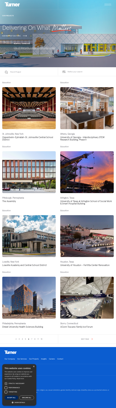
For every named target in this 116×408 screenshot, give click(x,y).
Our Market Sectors (14, 36)
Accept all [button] (11, 398)
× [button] (34, 366)
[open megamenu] (84, 4)
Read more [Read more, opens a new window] (20, 379)
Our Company (10, 359)
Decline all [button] (26, 398)
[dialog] (19, 385)
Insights (44, 359)
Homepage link (11, 352)
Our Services (22, 359)
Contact (60, 359)
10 (41, 339)
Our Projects (34, 359)
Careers (52, 359)
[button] (5, 42)
